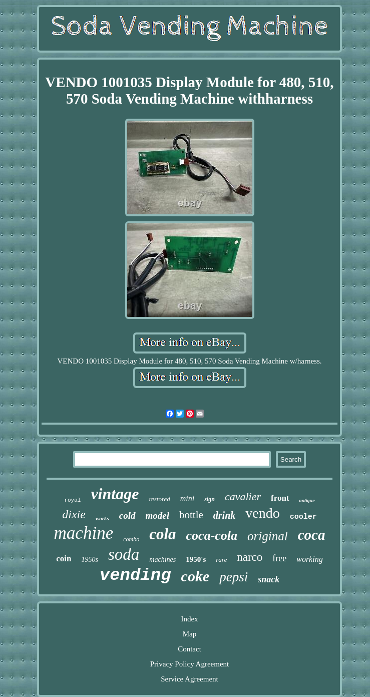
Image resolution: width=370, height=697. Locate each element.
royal (72, 500)
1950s (90, 559)
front (280, 498)
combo (131, 539)
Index (189, 619)
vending (135, 575)
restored (159, 499)
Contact (189, 649)
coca (311, 535)
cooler (303, 517)
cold (127, 515)
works (102, 518)
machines (162, 559)
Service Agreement (189, 679)
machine (84, 533)
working (309, 559)
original (267, 536)
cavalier (243, 496)
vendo (262, 513)
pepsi (233, 576)
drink (224, 515)
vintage (115, 494)
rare (221, 559)
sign (209, 499)
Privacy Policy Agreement (189, 664)
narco (249, 557)
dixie (74, 514)
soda (123, 554)
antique (307, 500)
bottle (191, 515)
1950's (196, 559)
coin (63, 558)
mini (187, 498)
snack (268, 579)
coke (195, 576)
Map (190, 634)
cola (162, 534)
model (158, 515)
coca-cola (212, 535)
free (279, 558)
